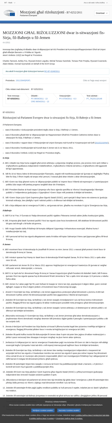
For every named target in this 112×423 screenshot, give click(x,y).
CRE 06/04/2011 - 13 (40, 101)
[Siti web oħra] (95, 2)
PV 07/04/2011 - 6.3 (67, 99)
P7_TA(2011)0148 (94, 99)
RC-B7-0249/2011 (52, 71)
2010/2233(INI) (101, 143)
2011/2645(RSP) (23, 80)
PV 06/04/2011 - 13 (39, 99)
